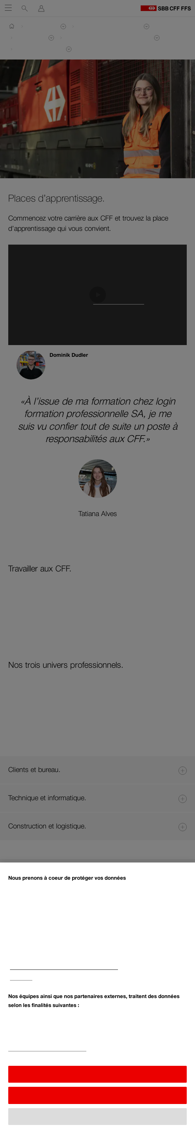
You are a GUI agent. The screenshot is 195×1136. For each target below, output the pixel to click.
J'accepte (97, 1077)
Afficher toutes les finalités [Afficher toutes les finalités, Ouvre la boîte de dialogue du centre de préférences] (98, 1119)
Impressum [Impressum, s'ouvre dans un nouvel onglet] (21, 980)
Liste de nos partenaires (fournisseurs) (47, 1051)
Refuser (97, 1098)
